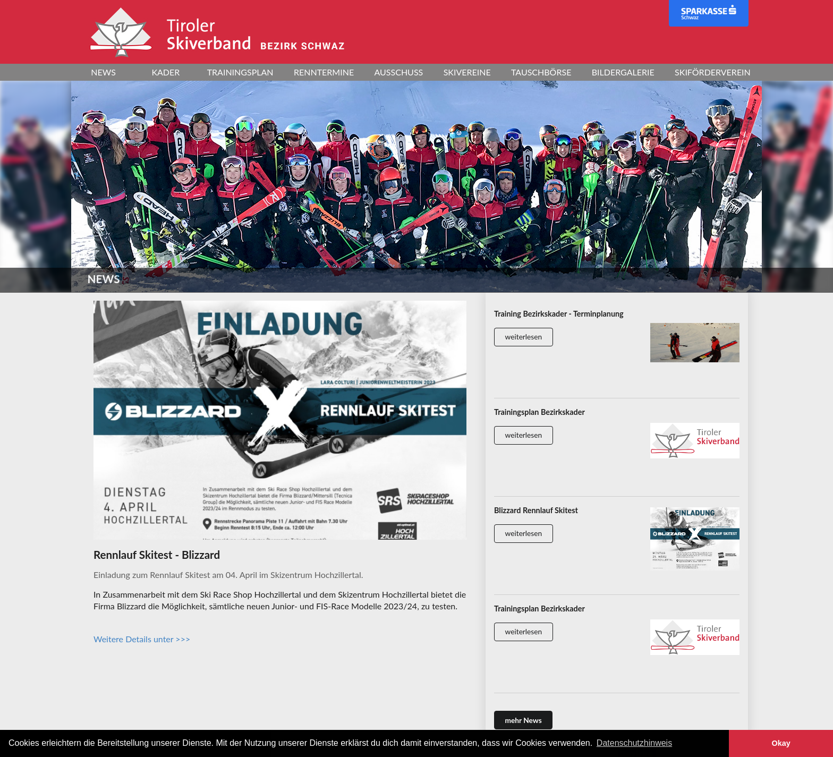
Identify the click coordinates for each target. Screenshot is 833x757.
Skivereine (467, 72)
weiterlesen (523, 336)
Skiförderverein (713, 72)
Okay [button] (780, 743)
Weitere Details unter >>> (142, 639)
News (103, 72)
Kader (165, 72)
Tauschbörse (541, 72)
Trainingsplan (240, 72)
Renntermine (324, 72)
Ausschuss (399, 72)
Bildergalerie (623, 72)
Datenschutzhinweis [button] (634, 742)
